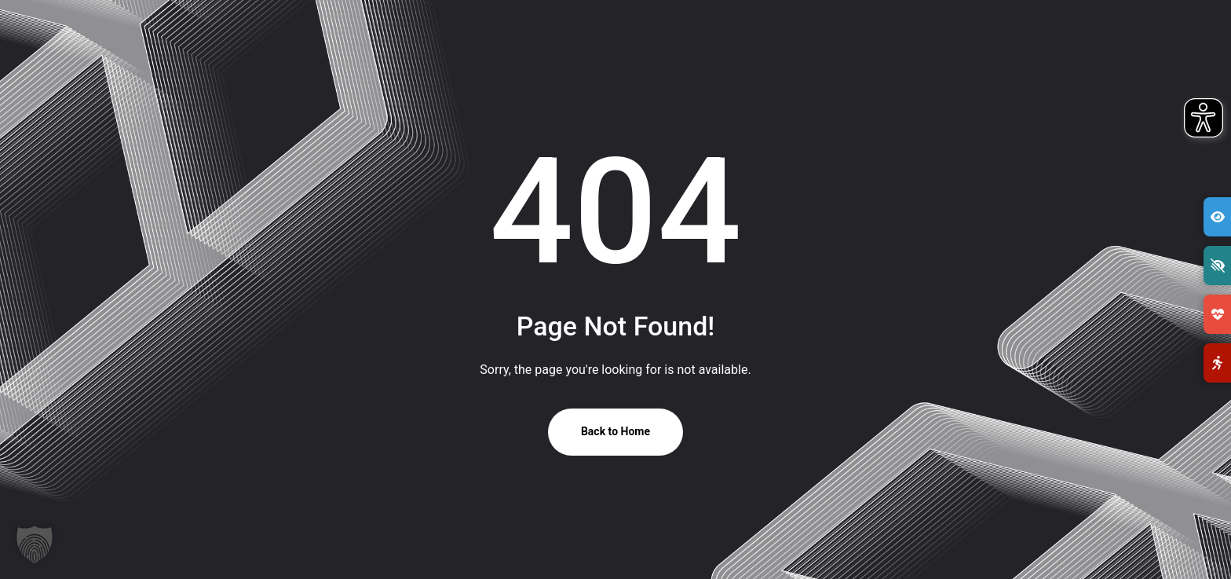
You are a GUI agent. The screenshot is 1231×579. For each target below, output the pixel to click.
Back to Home (615, 431)
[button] (34, 544)
